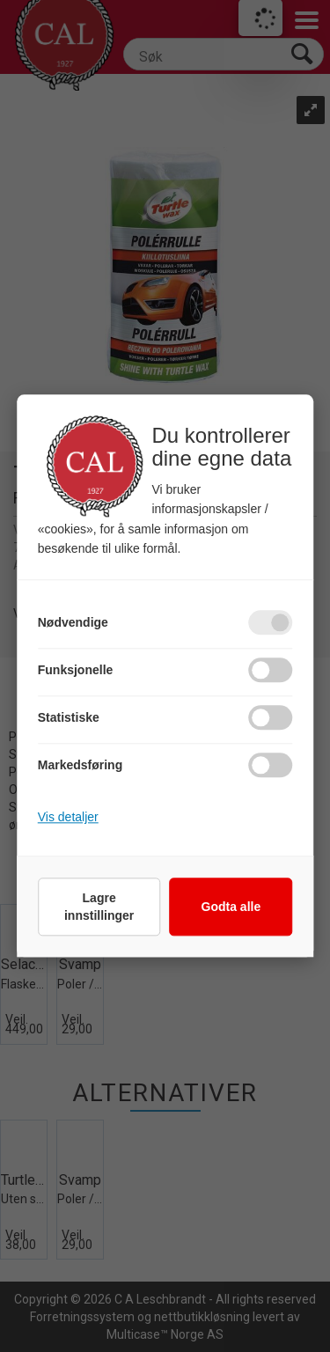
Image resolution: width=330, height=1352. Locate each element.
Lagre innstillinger (99, 907)
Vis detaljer (68, 818)
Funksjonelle (76, 671)
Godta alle (231, 907)
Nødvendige (73, 623)
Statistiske (68, 718)
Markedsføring (80, 766)
